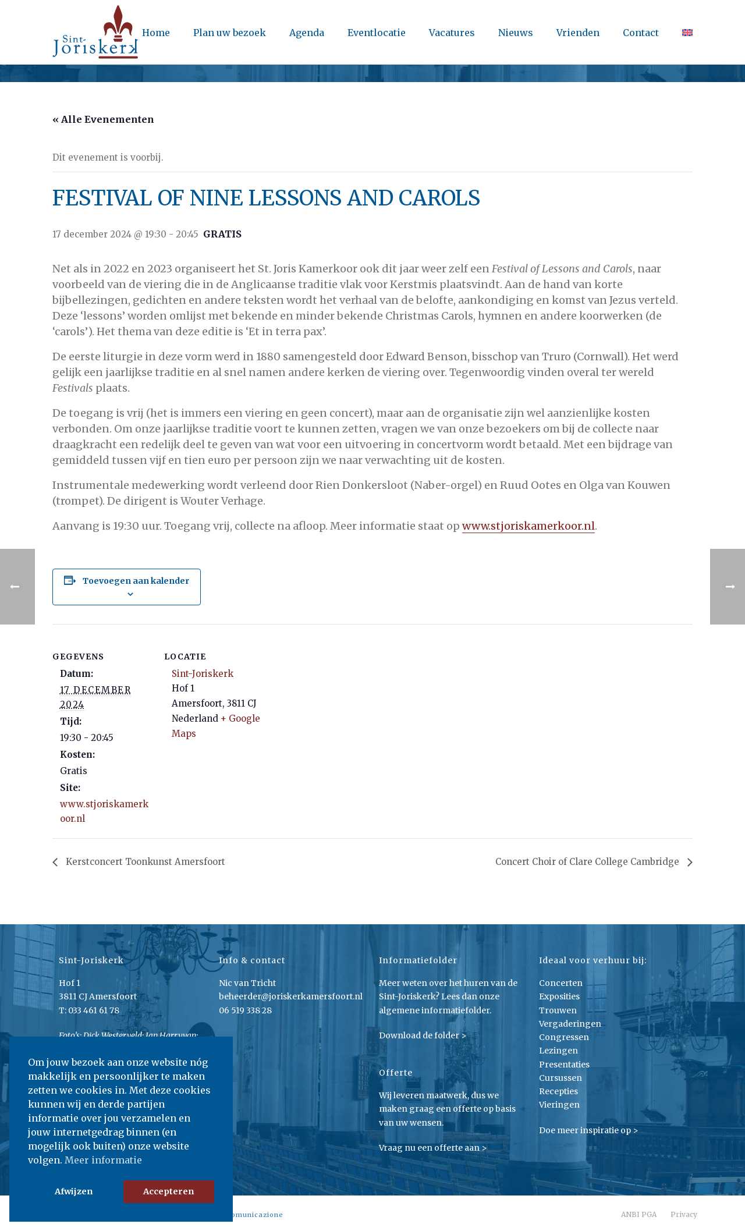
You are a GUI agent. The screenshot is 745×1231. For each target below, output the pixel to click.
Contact (641, 32)
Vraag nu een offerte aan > (433, 1148)
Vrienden (577, 32)
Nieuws (515, 32)
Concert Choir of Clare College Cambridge (588, 861)
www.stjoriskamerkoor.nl (528, 526)
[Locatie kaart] (337, 704)
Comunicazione (254, 1215)
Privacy (683, 1214)
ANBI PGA (639, 1214)
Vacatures (452, 32)
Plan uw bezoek (229, 32)
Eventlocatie (376, 32)
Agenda (306, 32)
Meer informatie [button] (103, 1160)
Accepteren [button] (168, 1191)
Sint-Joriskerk (202, 673)
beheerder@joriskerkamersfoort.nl (291, 996)
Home (156, 32)
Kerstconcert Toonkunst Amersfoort (144, 861)
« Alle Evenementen (103, 119)
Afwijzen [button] (74, 1191)
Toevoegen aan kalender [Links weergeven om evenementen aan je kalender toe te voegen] (136, 581)
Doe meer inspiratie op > (588, 1130)
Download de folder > (423, 1035)
